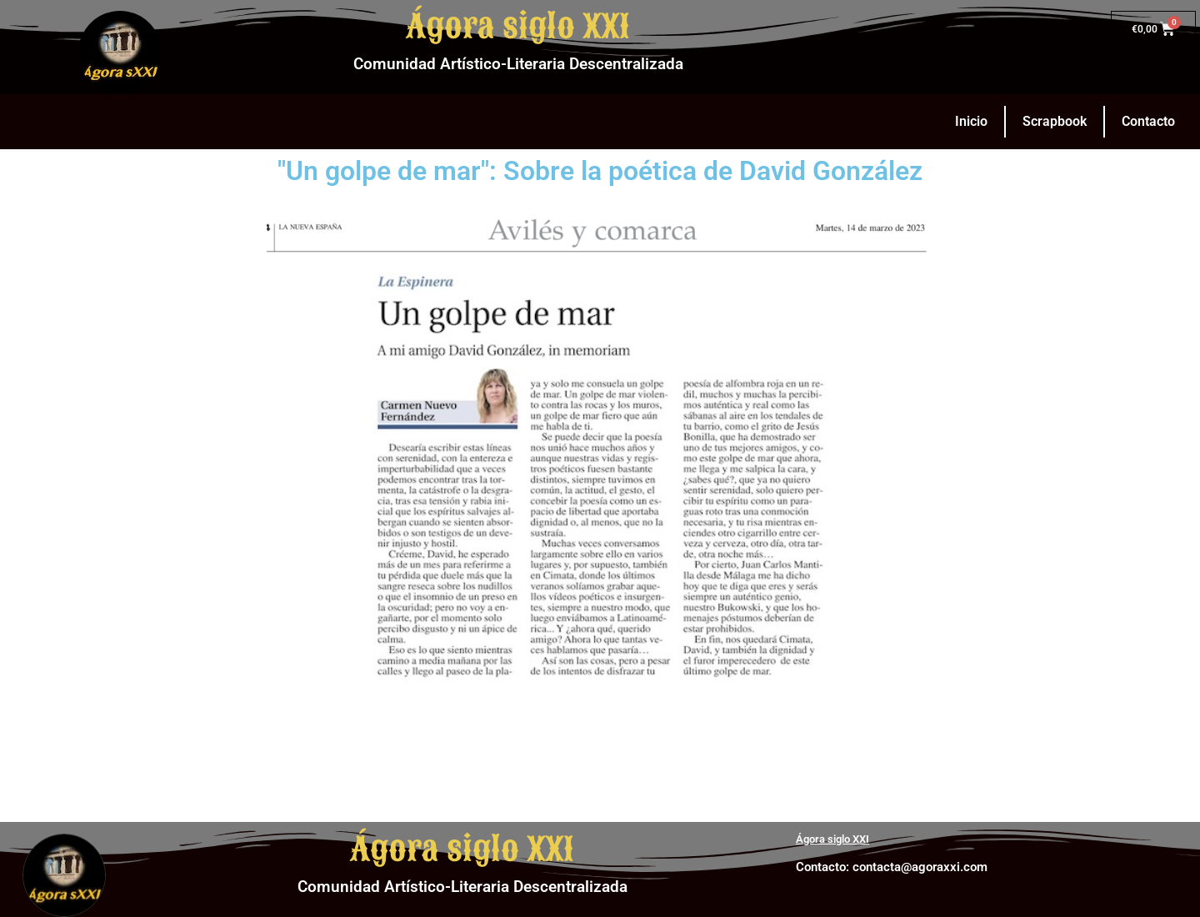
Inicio (971, 121)
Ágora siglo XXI (518, 26)
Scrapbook (1054, 121)
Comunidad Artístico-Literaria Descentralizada (518, 63)
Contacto (1148, 121)
